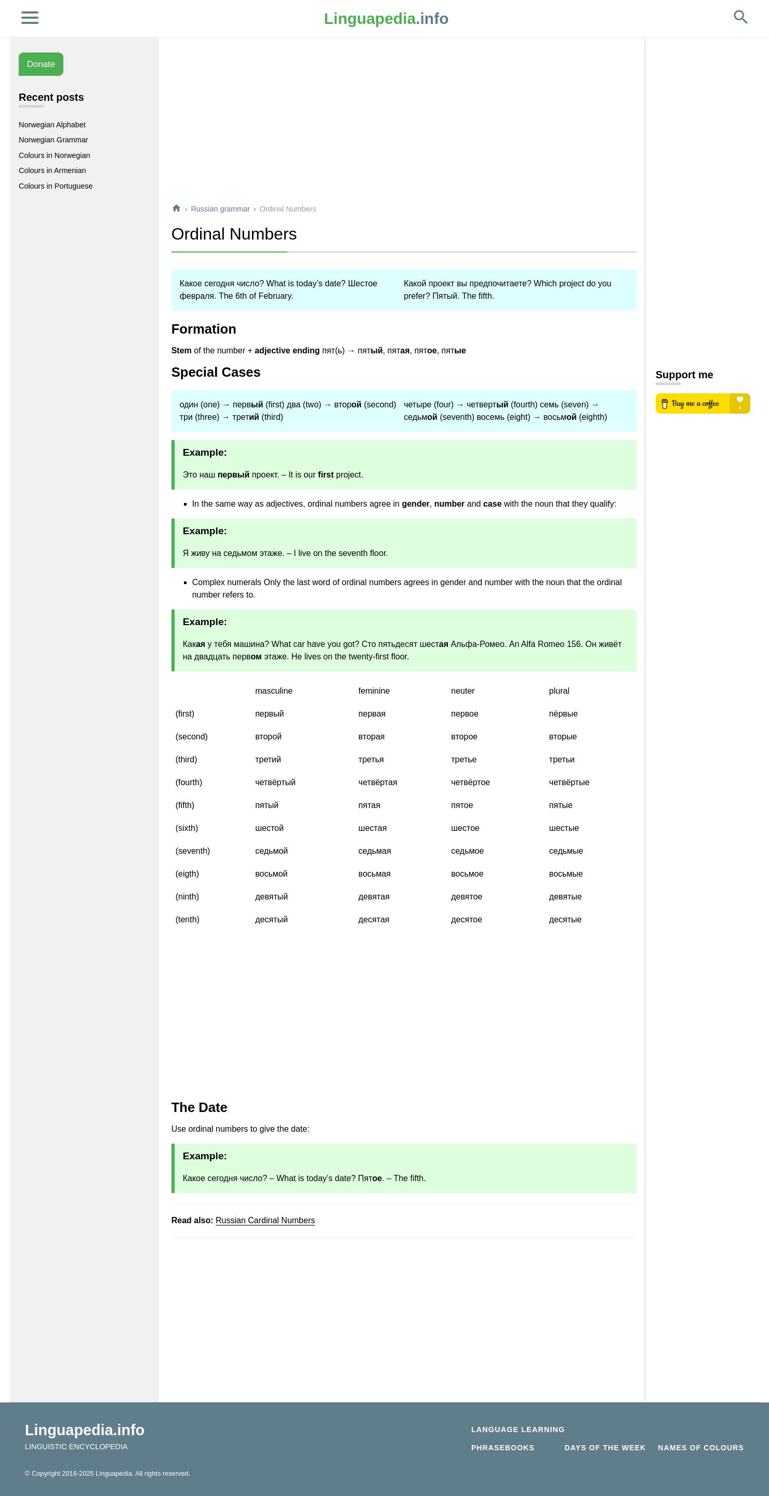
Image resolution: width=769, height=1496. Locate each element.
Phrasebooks (503, 1448)
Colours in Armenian (52, 170)
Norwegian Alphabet (52, 125)
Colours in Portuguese (55, 186)
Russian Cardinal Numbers (265, 1220)
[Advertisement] (404, 121)
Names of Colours (701, 1448)
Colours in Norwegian (54, 155)
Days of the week (605, 1448)
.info (386, 18)
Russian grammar (220, 209)
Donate (41, 64)
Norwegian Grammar (53, 140)
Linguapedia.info (84, 1430)
